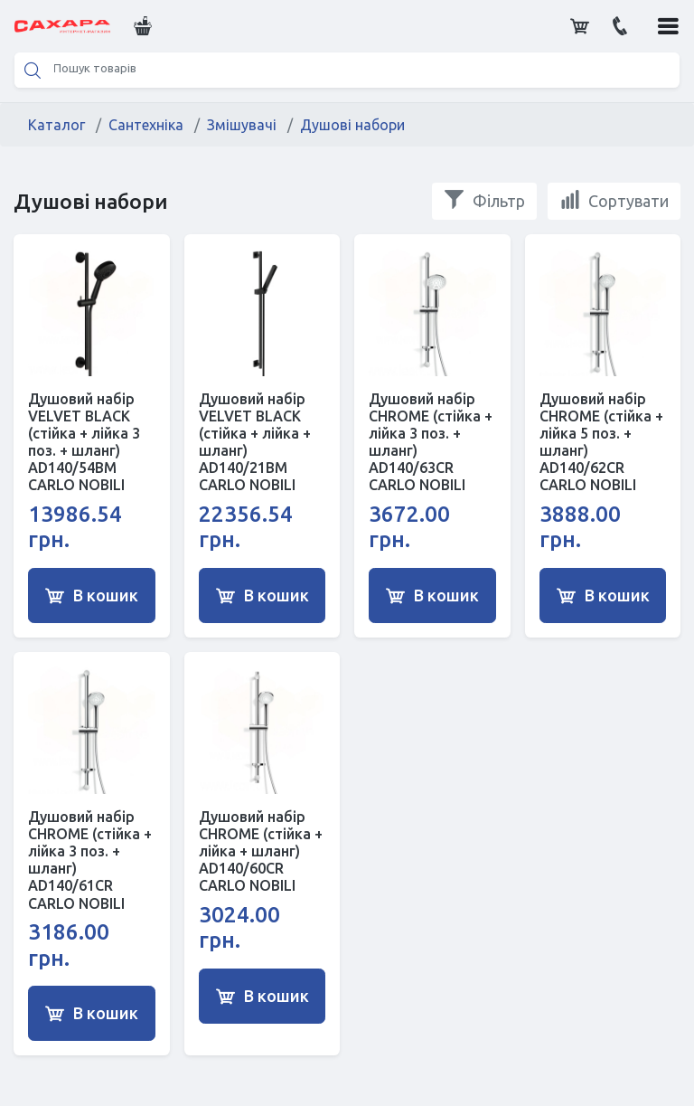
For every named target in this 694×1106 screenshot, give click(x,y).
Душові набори (352, 125)
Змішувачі (242, 125)
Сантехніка (145, 125)
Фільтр (484, 200)
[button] (141, 26)
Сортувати (614, 200)
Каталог (56, 125)
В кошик (91, 596)
